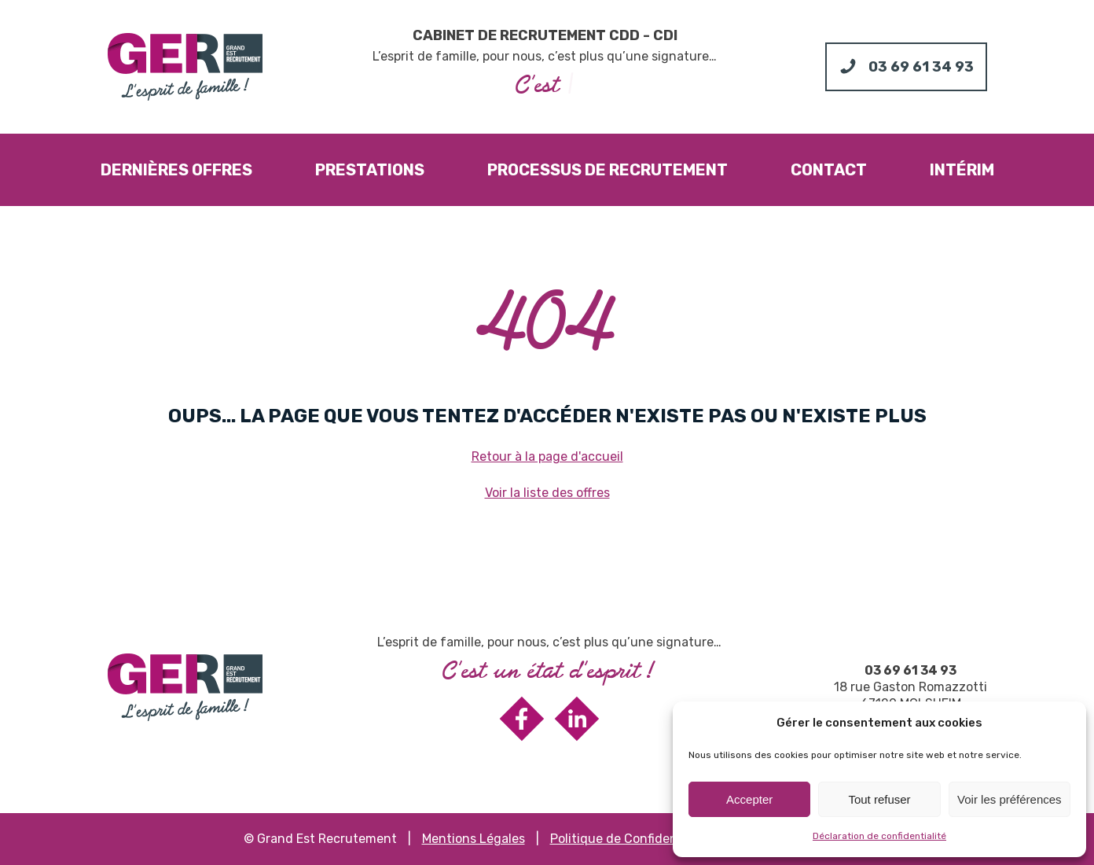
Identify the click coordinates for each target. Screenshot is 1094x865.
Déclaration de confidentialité (879, 835)
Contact (829, 169)
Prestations (369, 169)
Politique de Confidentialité (631, 838)
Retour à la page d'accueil (547, 456)
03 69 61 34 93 (910, 670)
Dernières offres (176, 169)
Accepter (749, 799)
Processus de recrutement (607, 169)
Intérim (962, 169)
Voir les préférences (1009, 799)
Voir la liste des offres (547, 492)
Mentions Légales (473, 838)
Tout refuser (879, 799)
